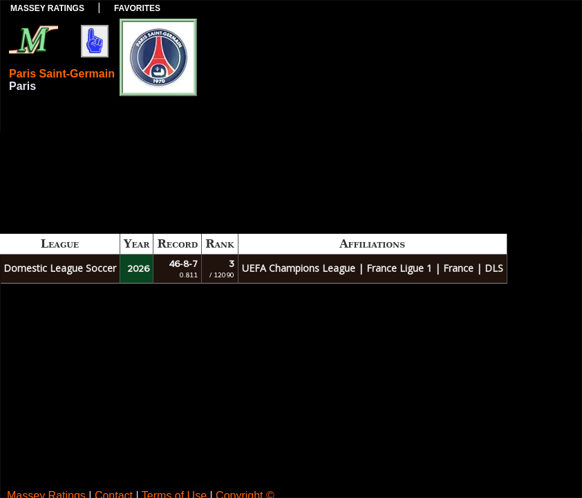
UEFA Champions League (298, 268)
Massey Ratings (47, 8)
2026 (138, 269)
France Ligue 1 (399, 268)
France (458, 268)
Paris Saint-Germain (62, 74)
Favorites (137, 8)
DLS (494, 268)
